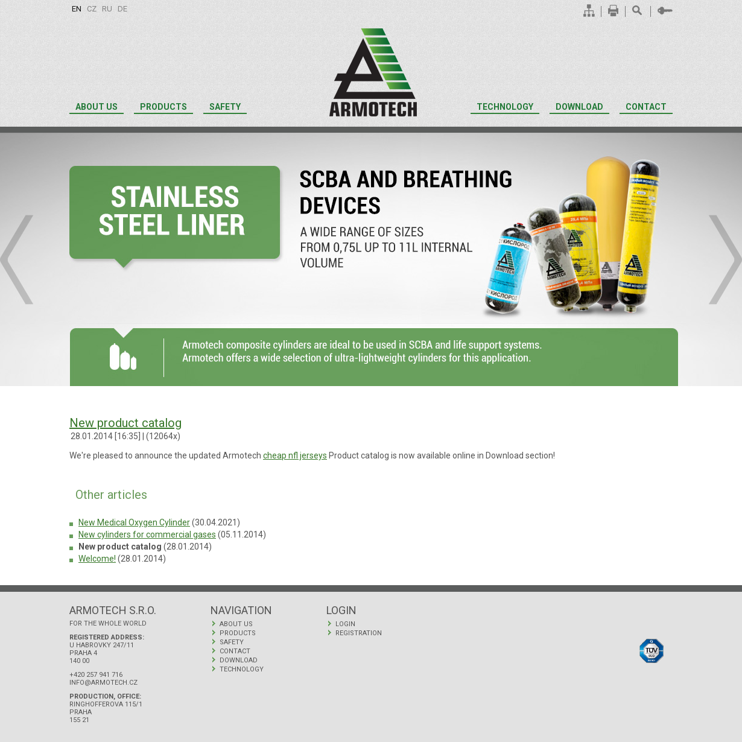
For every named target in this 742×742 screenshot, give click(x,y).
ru (107, 8)
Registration (358, 633)
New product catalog (125, 423)
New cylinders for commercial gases (147, 534)
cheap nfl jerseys (295, 455)
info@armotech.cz (103, 683)
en (76, 8)
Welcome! (97, 558)
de (122, 8)
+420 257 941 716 (95, 675)
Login (345, 624)
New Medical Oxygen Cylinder (134, 522)
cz (92, 8)
